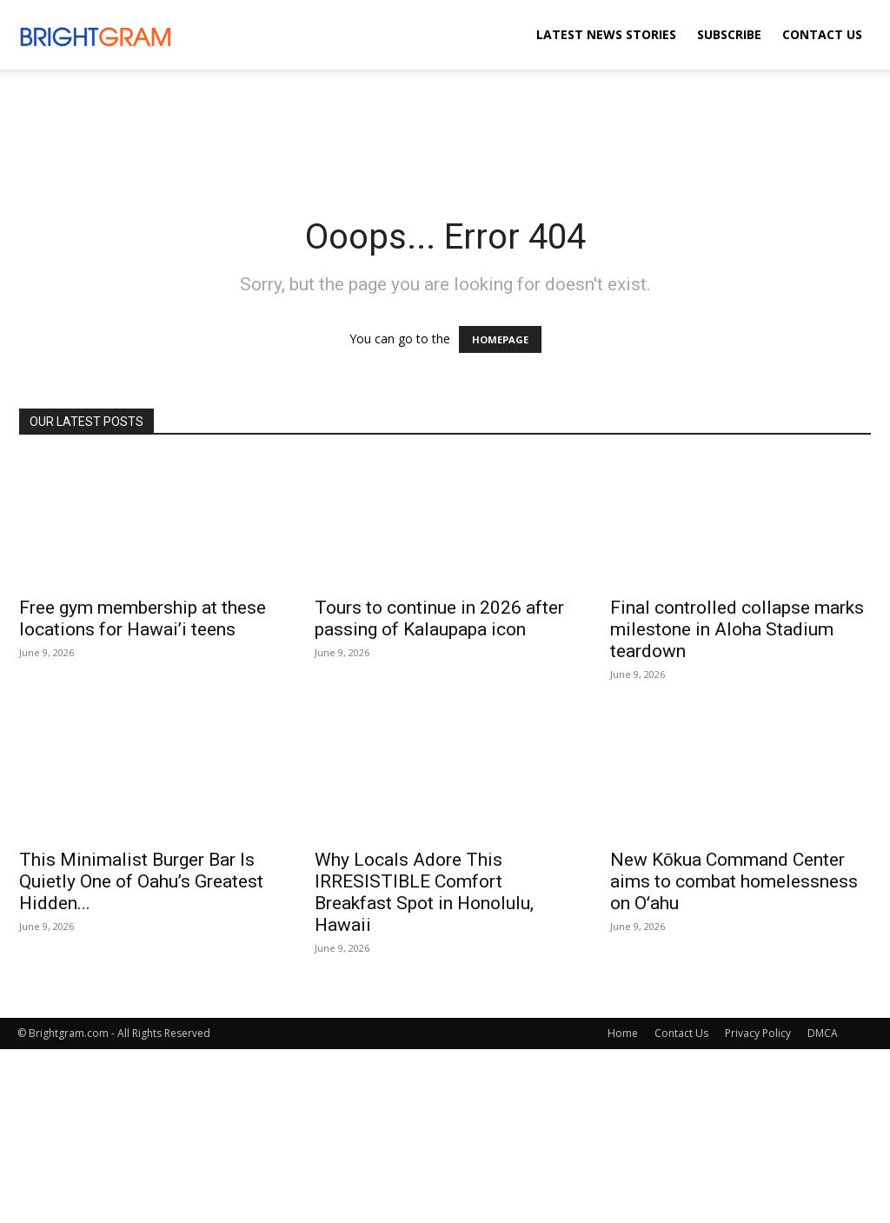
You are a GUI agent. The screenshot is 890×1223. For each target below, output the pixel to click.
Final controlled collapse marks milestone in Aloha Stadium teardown (737, 629)
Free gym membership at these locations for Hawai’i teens (142, 618)
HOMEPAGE (500, 339)
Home (623, 1033)
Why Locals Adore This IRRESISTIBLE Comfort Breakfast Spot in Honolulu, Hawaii (424, 892)
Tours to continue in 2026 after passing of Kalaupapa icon (439, 618)
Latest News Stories (606, 34)
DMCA (822, 1033)
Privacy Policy (758, 1033)
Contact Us (822, 34)
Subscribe (729, 34)
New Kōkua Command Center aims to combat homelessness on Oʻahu (734, 881)
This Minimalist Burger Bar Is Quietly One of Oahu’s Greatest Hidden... (141, 881)
